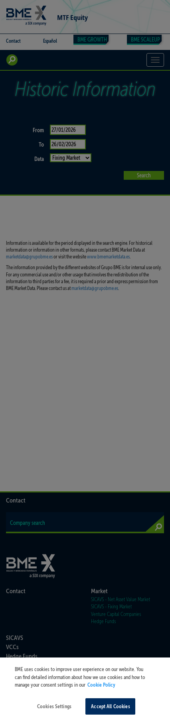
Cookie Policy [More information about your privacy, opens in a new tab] (101, 690)
